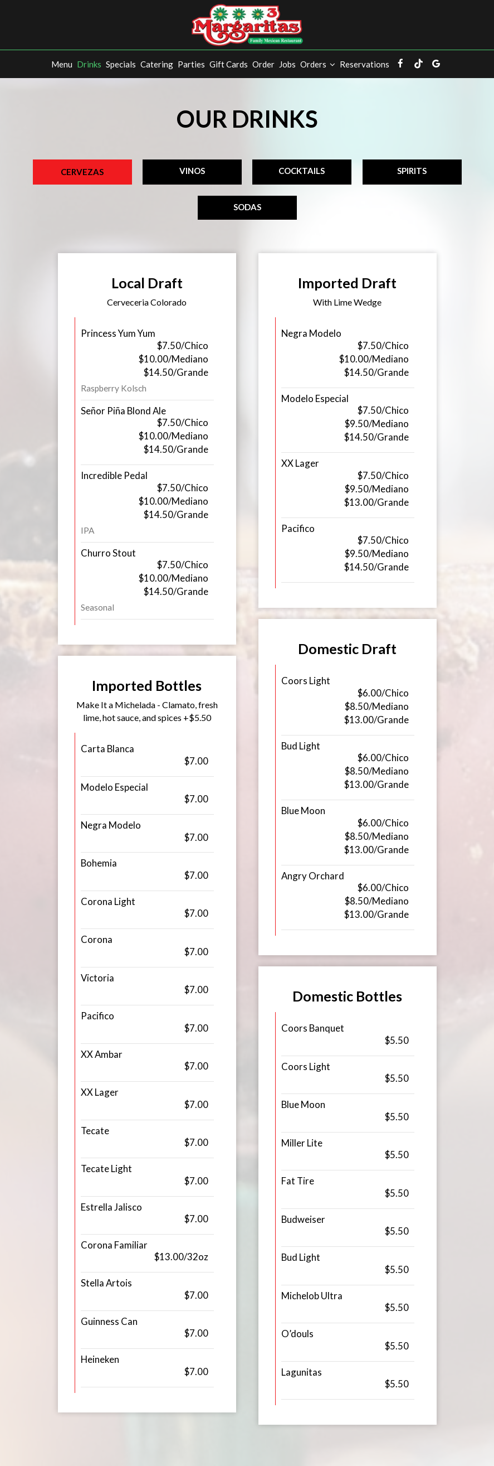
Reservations (364, 64)
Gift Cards (228, 64)
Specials (121, 64)
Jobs (287, 64)
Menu (61, 64)
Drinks (89, 64)
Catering (156, 64)
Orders (317, 64)
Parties (191, 64)
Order (263, 64)
